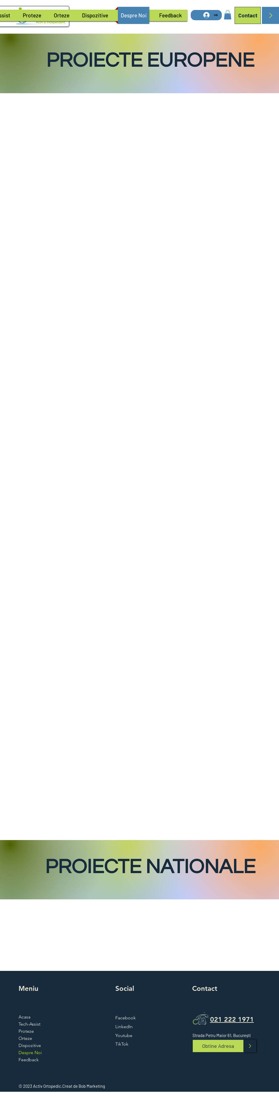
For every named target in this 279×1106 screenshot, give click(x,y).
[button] (227, 14)
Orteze (25, 1038)
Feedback (29, 1059)
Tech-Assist (29, 1024)
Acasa (24, 1017)
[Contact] (248, 15)
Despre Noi (30, 1052)
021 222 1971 (232, 1019)
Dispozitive (30, 1045)
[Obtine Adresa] (218, 1046)
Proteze (26, 1031)
